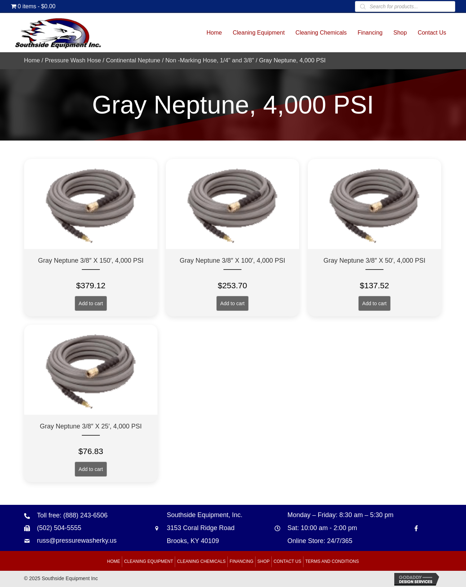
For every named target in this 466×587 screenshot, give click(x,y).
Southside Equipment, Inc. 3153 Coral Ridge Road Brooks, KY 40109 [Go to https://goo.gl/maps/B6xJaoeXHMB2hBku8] (205, 527)
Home (32, 60)
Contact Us (287, 561)
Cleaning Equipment (148, 561)
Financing (241, 561)
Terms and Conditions (332, 561)
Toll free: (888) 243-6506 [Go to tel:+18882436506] (72, 515)
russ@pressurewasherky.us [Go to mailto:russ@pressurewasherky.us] (77, 540)
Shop (263, 561)
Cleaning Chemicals (201, 561)
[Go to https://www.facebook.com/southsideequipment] (416, 528)
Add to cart (91, 303)
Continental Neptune (133, 60)
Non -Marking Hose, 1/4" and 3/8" (209, 60)
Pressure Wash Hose (73, 60)
